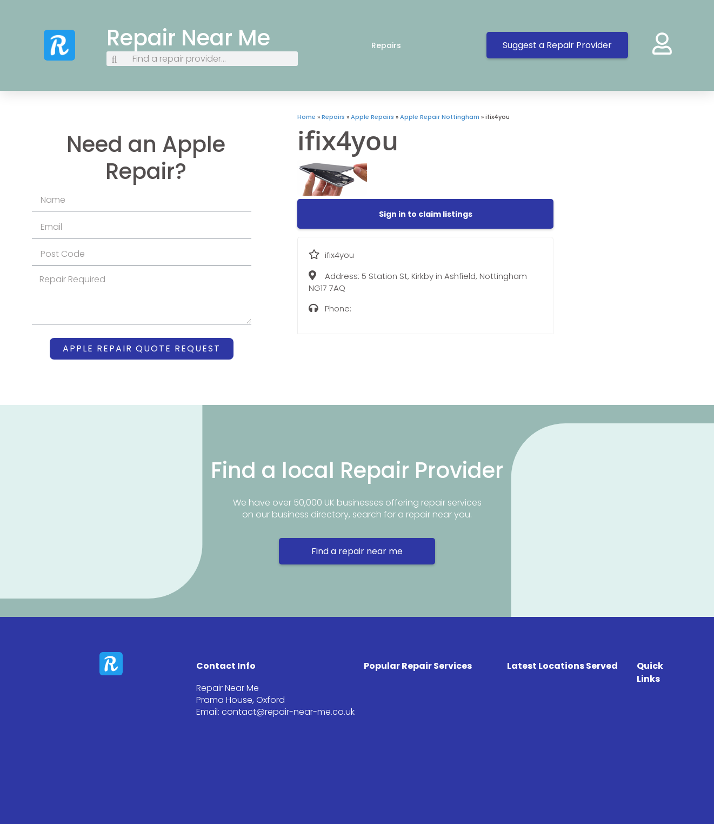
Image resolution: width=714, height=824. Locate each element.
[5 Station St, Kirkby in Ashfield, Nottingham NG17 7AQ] (633, 193)
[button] (425, 214)
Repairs (397, 45)
